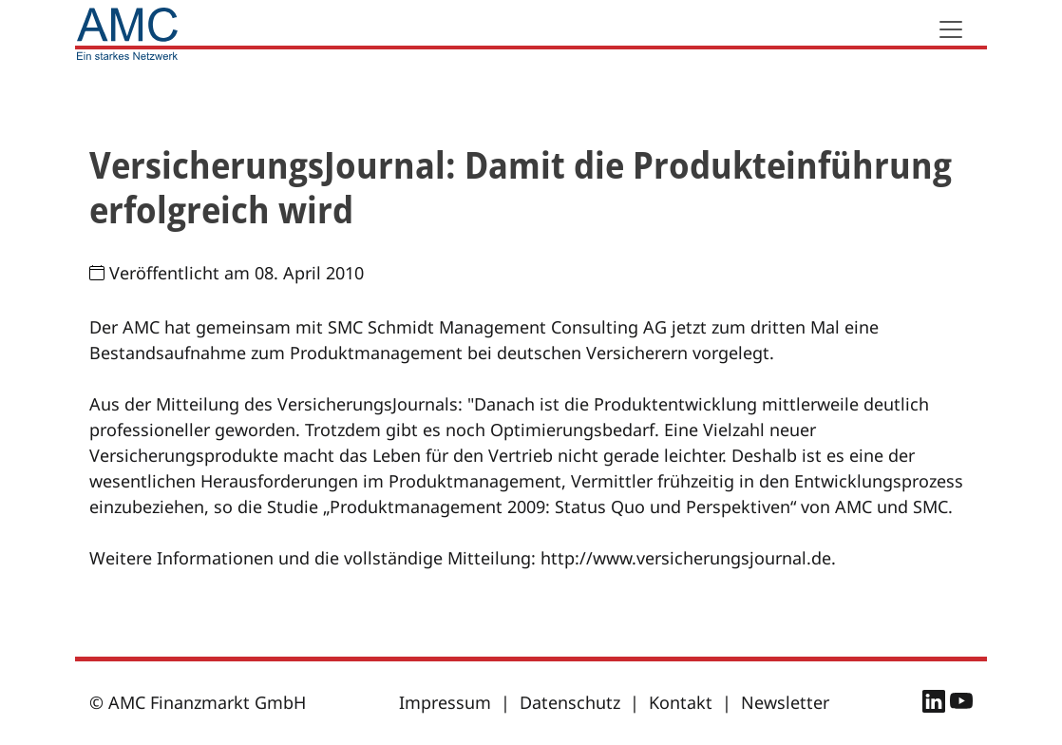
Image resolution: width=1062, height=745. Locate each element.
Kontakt (680, 702)
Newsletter (785, 702)
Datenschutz (570, 702)
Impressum (445, 702)
